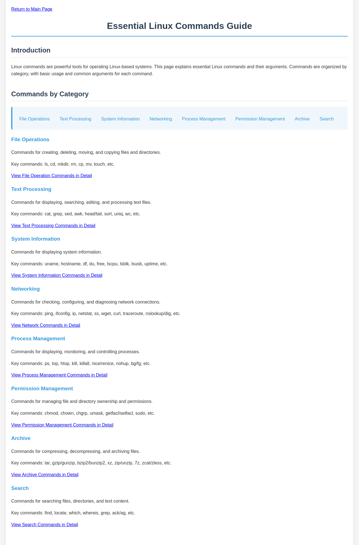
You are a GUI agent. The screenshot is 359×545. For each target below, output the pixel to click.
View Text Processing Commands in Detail (53, 225)
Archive (302, 119)
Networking (160, 119)
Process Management (203, 119)
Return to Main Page (31, 9)
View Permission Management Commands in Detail (62, 425)
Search (326, 119)
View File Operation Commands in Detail (51, 175)
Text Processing (75, 119)
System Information (120, 119)
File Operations (34, 119)
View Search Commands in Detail (44, 524)
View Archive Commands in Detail (45, 474)
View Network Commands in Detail (45, 325)
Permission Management (260, 119)
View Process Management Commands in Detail (59, 375)
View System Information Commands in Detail (56, 275)
